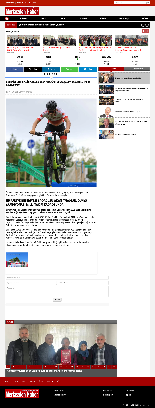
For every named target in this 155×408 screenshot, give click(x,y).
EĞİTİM (103, 18)
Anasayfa (10, 3)
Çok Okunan (111, 69)
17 (93, 367)
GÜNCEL (23, 18)
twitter (130, 390)
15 (82, 367)
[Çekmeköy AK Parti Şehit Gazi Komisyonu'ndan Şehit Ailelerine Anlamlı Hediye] (61, 350)
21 (114, 367)
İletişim (32, 3)
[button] (142, 25)
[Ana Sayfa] (7, 18)
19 (104, 367)
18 (98, 367)
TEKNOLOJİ (124, 18)
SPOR (63, 18)
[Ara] (148, 3)
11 (61, 367)
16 (88, 367)
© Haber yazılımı (136, 405)
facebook (107, 390)
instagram (108, 395)
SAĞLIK (145, 18)
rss (128, 395)
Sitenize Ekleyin (60, 395)
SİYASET (44, 18)
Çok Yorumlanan (137, 69)
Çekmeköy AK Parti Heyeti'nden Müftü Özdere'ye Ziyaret (41, 25)
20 (109, 367)
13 (72, 367)
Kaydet (57, 299)
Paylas (14, 69)
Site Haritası (59, 390)
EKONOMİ (82, 18)
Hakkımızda (22, 3)
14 (77, 367)
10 (56, 367)
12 (66, 367)
